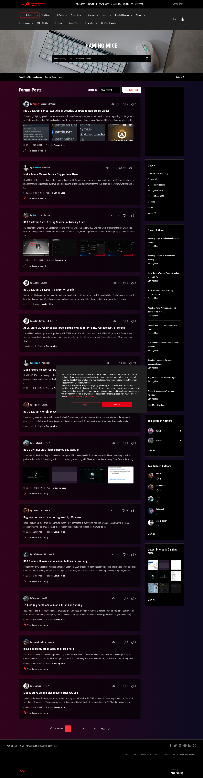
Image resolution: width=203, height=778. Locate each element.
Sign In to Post (131, 90)
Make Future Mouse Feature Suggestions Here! (51, 174)
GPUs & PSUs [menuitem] (42, 23)
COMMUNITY (116, 4)
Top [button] (23, 771)
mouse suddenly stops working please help (48, 648)
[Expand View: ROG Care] (52, 15)
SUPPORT (139, 4)
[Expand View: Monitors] (63, 23)
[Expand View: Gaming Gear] (80, 23)
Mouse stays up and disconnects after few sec (50, 692)
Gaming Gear (50, 77)
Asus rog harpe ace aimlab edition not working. (55, 605)
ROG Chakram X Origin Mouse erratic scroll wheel (52, 411)
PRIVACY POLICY (147, 755)
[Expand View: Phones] (144, 15)
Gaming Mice (59, 145)
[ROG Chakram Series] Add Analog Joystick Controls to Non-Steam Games (66, 110)
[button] (153, 565)
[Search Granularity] (62, 58)
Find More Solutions (156, 405)
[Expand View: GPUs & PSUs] (49, 23)
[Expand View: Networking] (96, 23)
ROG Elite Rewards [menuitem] (108, 23)
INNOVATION (92, 4)
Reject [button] (86, 405)
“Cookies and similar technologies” (83, 396)
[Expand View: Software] (66, 15)
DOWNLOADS (104, 4)
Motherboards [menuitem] (24, 23)
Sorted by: (92, 90)
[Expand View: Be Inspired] (37, 15)
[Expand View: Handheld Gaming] (131, 15)
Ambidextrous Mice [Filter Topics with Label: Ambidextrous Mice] (155, 173)
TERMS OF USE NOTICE (131, 755)
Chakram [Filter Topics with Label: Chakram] (151, 179)
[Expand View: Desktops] (97, 15)
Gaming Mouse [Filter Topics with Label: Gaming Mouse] (154, 196)
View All (151, 600)
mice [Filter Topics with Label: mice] (150, 207)
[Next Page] (105, 728)
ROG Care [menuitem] (46, 15)
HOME (21, 746)
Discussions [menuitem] (76, 15)
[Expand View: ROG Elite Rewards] (118, 23)
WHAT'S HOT (128, 4)
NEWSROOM (31, 746)
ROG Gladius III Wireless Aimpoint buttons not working (55, 561)
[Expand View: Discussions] (83, 15)
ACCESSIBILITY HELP (48, 746)
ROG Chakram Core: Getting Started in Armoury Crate (54, 222)
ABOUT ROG (12, 746)
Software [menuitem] (60, 15)
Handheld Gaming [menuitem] (122, 15)
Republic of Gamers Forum (30, 77)
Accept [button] (117, 405)
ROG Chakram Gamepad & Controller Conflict (49, 289)
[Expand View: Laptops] (110, 15)
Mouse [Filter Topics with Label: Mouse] (150, 213)
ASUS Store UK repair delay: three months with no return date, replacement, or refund (74, 327)
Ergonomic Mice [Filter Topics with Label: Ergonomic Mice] (154, 185)
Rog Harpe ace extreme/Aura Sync (162, 377)
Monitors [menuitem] (58, 23)
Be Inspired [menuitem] (30, 15)
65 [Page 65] (95, 728)
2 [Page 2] (75, 728)
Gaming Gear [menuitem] (74, 23)
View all (151, 450)
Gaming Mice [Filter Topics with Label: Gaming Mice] (153, 190)
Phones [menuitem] (139, 15)
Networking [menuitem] (89, 23)
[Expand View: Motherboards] (32, 23)
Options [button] (179, 77)
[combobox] (112, 58)
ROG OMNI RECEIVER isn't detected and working (51, 449)
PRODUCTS (80, 4)
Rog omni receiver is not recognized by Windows (52, 517)
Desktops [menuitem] (91, 15)
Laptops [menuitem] (105, 15)
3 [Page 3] (83, 728)
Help (174, 19)
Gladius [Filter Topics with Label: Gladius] (151, 202)
